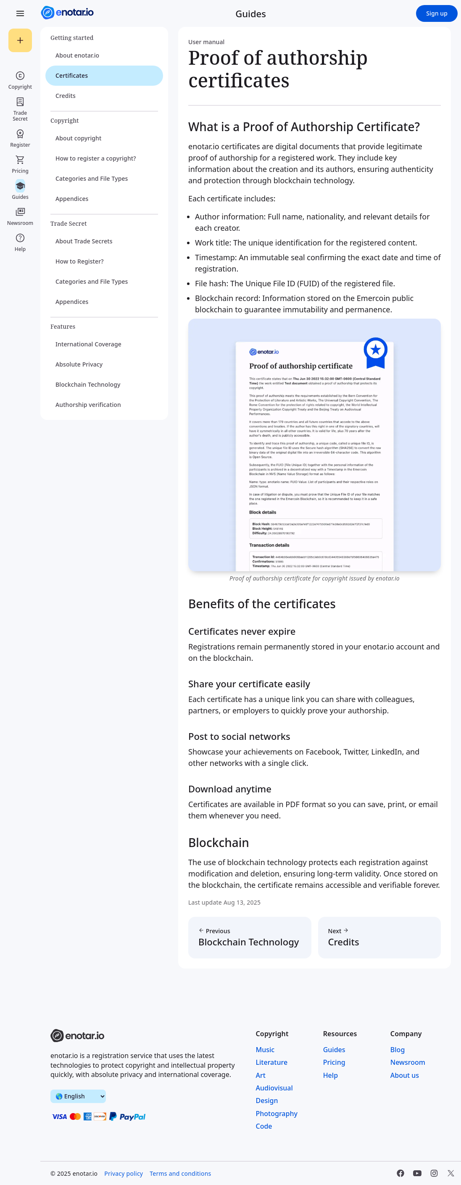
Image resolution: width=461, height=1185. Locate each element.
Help (330, 1075)
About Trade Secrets (84, 241)
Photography (277, 1113)
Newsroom (407, 1062)
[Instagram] (434, 1173)
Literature (272, 1062)
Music (265, 1049)
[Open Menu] (20, 13)
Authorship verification (88, 405)
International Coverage (88, 344)
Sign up (437, 13)
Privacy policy (123, 1173)
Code (264, 1126)
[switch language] (78, 1096)
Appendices (72, 199)
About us (404, 1075)
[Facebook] (400, 1173)
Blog (397, 1049)
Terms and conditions (180, 1173)
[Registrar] (20, 40)
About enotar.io (77, 55)
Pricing (334, 1062)
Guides (334, 1049)
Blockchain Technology (87, 384)
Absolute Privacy (79, 364)
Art (261, 1075)
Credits (65, 96)
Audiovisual (274, 1088)
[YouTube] (417, 1173)
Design (267, 1100)
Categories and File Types (91, 178)
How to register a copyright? (95, 158)
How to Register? (79, 261)
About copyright (78, 138)
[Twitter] (451, 1173)
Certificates (71, 75)
